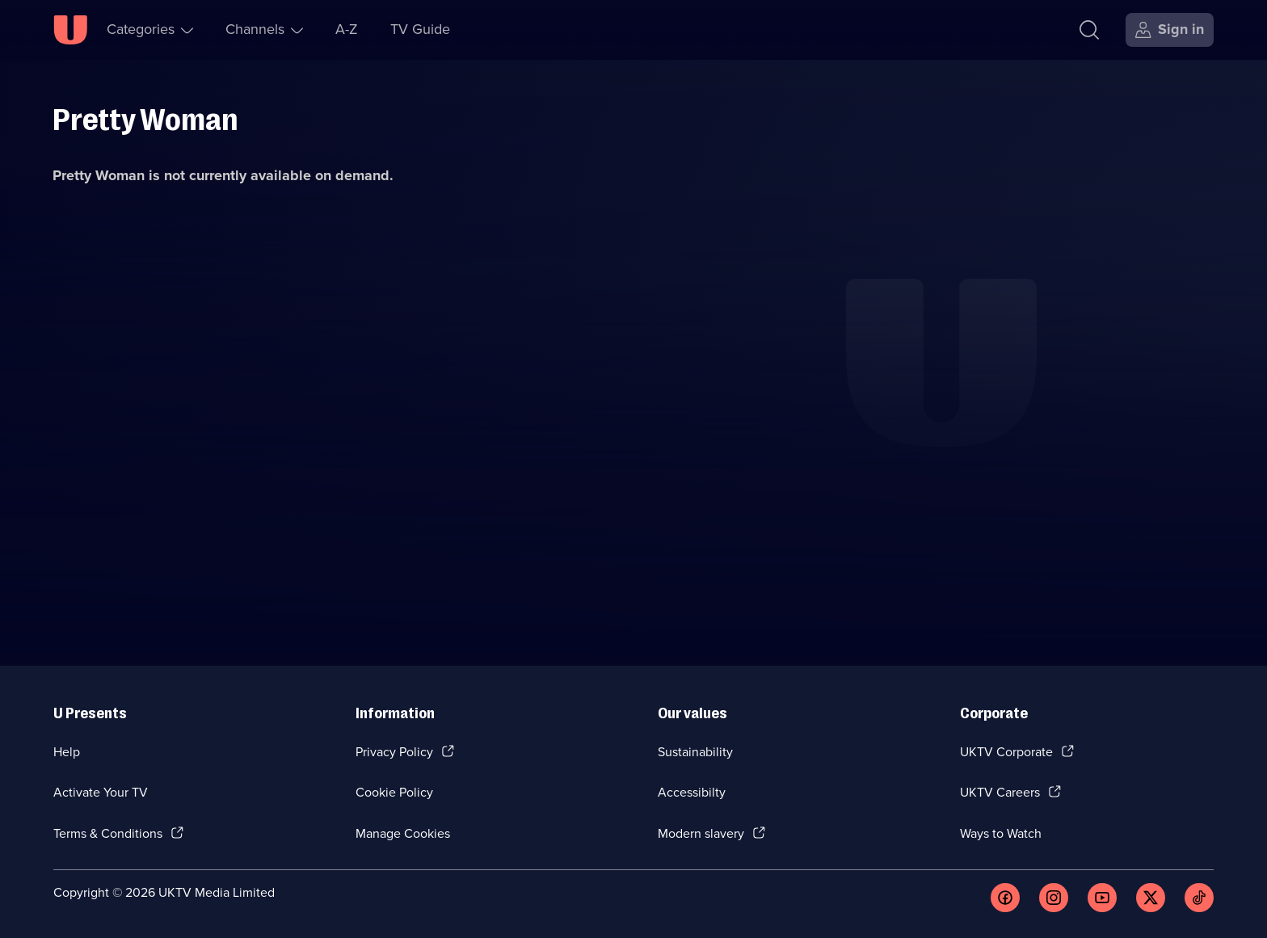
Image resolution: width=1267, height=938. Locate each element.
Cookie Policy (394, 792)
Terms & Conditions (107, 833)
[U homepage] (70, 30)
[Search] (1089, 30)
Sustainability (695, 751)
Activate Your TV (100, 792)
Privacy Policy (394, 751)
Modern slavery (701, 833)
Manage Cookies (403, 833)
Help (66, 751)
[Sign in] (1170, 30)
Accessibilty (692, 792)
